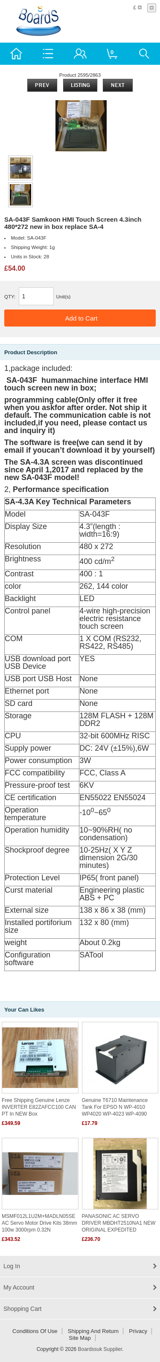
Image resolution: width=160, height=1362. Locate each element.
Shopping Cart (22, 1308)
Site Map (79, 1338)
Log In (11, 1266)
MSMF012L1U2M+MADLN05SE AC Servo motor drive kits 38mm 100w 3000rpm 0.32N (39, 1223)
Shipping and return (93, 1331)
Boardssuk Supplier (100, 1349)
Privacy (138, 1331)
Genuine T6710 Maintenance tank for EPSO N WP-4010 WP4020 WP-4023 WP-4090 (115, 1107)
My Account (18, 1287)
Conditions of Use (35, 1331)
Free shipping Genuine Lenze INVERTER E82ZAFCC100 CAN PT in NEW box (39, 1107)
